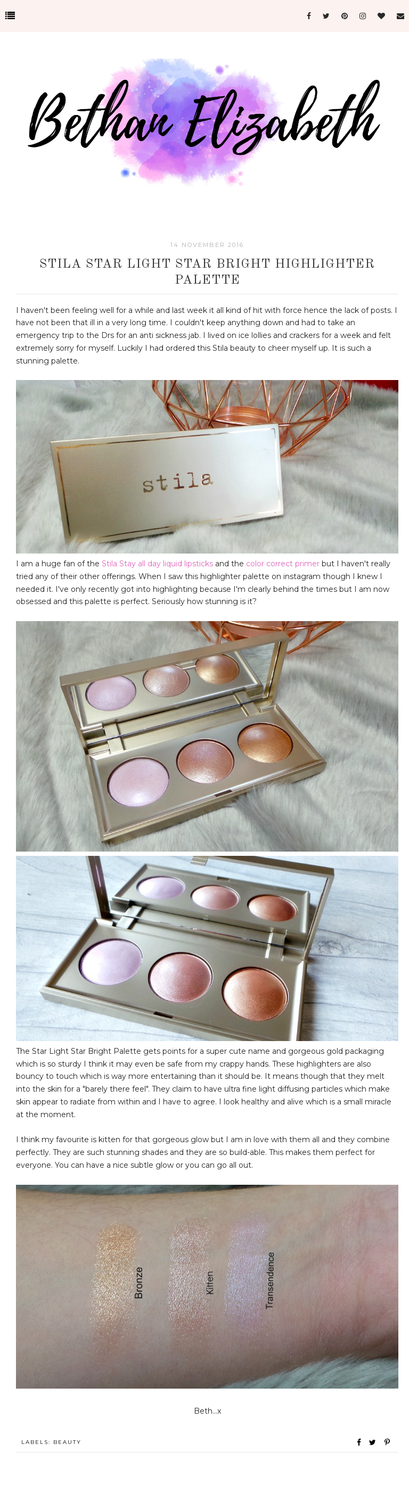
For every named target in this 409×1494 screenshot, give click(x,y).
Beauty (67, 1442)
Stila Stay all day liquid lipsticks (157, 563)
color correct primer (283, 563)
